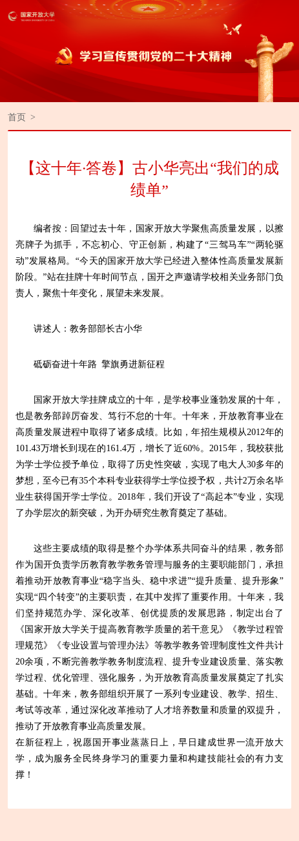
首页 (17, 117)
